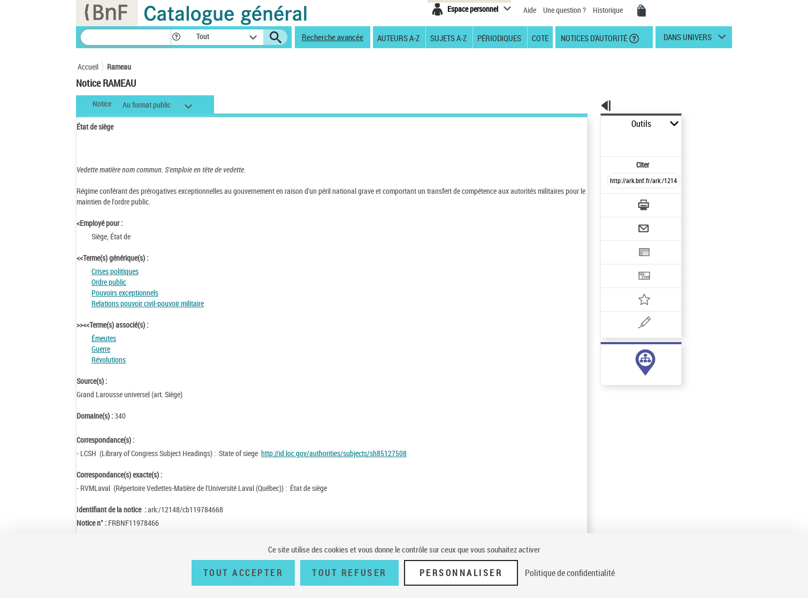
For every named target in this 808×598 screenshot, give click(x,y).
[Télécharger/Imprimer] (615, 181)
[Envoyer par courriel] (613, 202)
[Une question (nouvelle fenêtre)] (634, 285)
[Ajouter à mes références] (620, 265)
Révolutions (109, 359)
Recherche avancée (332, 37)
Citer (597, 141)
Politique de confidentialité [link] (570, 573)
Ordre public (109, 282)
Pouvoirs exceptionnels (125, 292)
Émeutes (104, 338)
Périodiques (499, 37)
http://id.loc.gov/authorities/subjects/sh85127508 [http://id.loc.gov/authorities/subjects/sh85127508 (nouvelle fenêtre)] (334, 453)
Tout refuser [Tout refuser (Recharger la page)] (349, 573)
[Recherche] (126, 37)
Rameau (119, 67)
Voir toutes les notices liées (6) (629, 379)
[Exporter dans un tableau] (621, 223)
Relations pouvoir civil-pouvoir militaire (148, 303)
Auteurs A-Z (398, 37)
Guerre (101, 349)
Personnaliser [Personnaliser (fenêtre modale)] (461, 573)
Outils (589, 124)
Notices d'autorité (593, 37)
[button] (176, 37)
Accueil (88, 67)
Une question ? (564, 10)
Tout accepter (243, 573)
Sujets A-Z (448, 37)
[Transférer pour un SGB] (618, 244)
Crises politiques (115, 271)
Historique (608, 10)
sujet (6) (602, 357)
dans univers (688, 39)
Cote (540, 37)
